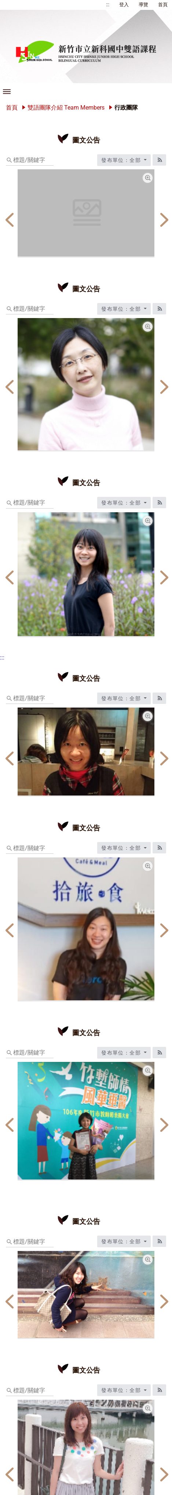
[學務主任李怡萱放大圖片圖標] (148, 1260)
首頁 (163, 4)
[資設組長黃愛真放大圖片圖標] (148, 1070)
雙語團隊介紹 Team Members (66, 107)
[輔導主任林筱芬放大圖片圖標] (148, 866)
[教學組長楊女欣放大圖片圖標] (148, 521)
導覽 (143, 4)
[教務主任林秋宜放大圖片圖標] (148, 716)
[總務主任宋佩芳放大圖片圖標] (148, 327)
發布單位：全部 (121, 160)
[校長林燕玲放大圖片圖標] (148, 178)
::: (107, 4)
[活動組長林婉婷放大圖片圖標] (148, 1408)
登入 (124, 4)
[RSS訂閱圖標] (159, 160)
